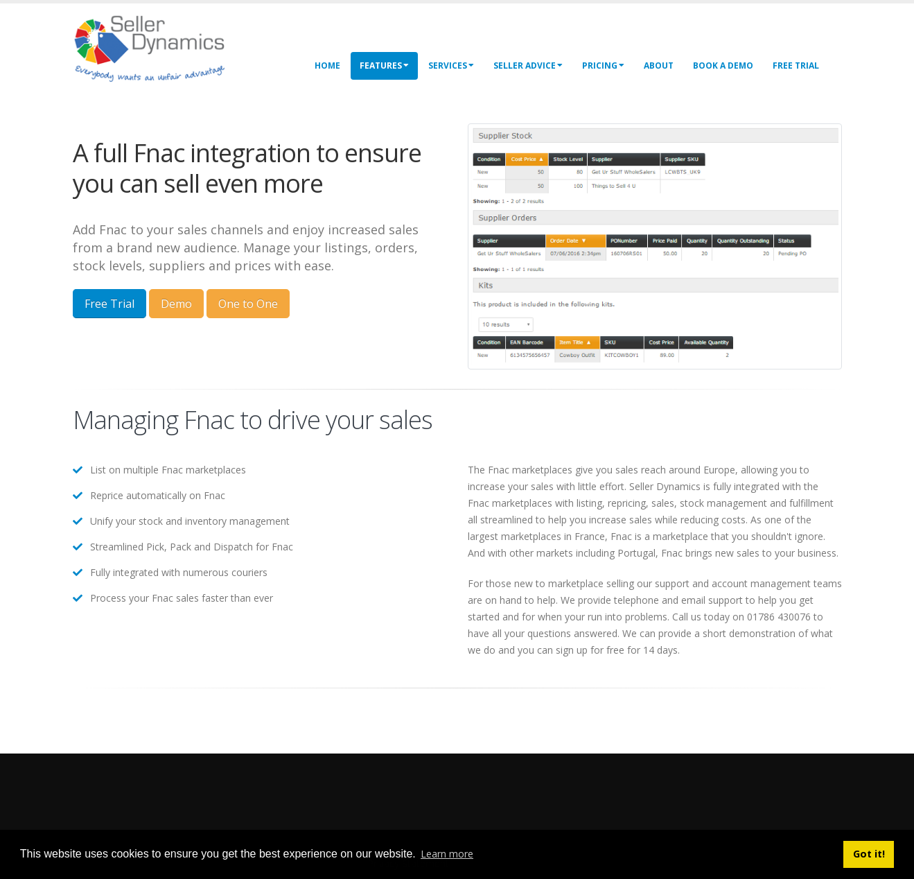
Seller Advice (528, 65)
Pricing (603, 65)
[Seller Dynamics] (170, 47)
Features (384, 65)
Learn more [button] (447, 853)
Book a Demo (723, 65)
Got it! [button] (869, 853)
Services (451, 65)
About (659, 65)
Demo (176, 303)
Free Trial (796, 65)
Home (327, 65)
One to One (248, 303)
